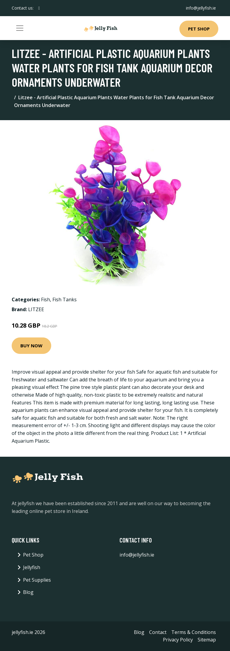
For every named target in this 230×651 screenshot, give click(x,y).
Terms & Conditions (193, 632)
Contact (158, 632)
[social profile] (39, 8)
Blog (28, 592)
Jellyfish (31, 567)
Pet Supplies (37, 580)
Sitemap (207, 639)
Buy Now (31, 346)
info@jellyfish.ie (201, 8)
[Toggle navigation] (20, 28)
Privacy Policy (178, 639)
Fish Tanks (64, 299)
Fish (45, 299)
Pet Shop (199, 29)
